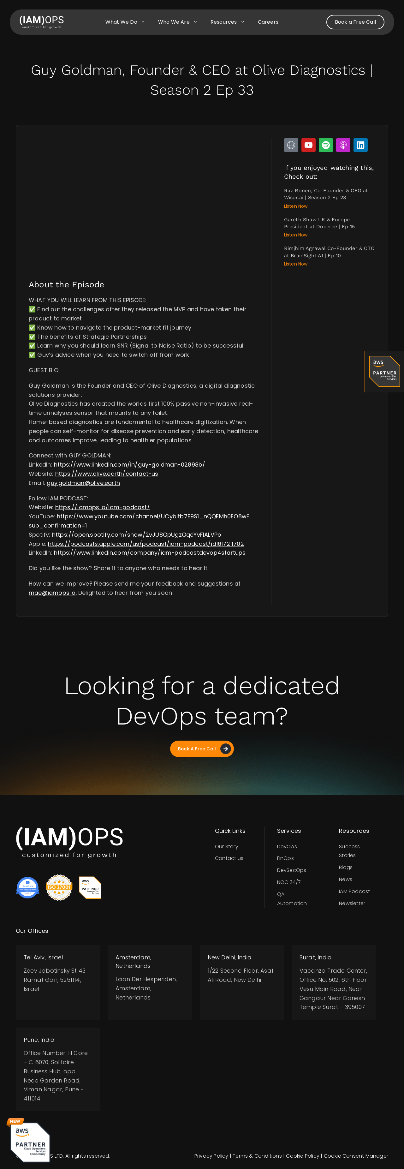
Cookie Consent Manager (356, 1156)
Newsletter (352, 903)
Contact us (229, 858)
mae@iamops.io (52, 593)
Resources (231, 22)
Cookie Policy (302, 1156)
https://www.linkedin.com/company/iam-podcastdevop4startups (150, 553)
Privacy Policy (211, 1156)
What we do (128, 22)
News (345, 879)
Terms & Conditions (257, 1156)
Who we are (181, 22)
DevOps (287, 846)
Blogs (346, 867)
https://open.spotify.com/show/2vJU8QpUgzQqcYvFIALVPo (136, 535)
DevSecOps (291, 870)
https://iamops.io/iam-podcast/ (102, 507)
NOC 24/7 (289, 882)
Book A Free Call (204, 748)
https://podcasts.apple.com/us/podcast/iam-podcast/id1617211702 (146, 544)
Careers (268, 22)
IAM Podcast (354, 891)
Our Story (226, 846)
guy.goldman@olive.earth (83, 483)
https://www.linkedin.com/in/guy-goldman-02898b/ (129, 464)
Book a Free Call (355, 22)
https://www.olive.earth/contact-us (106, 474)
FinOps (285, 858)
